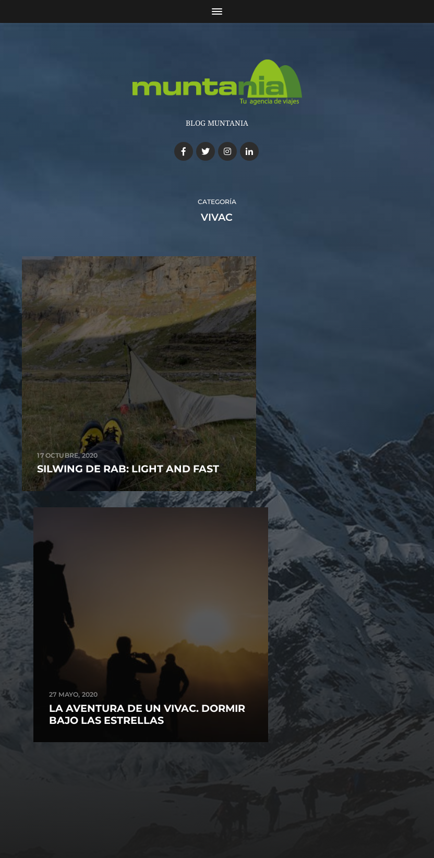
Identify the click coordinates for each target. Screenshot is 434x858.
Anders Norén (232, 814)
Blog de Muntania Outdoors (234, 793)
